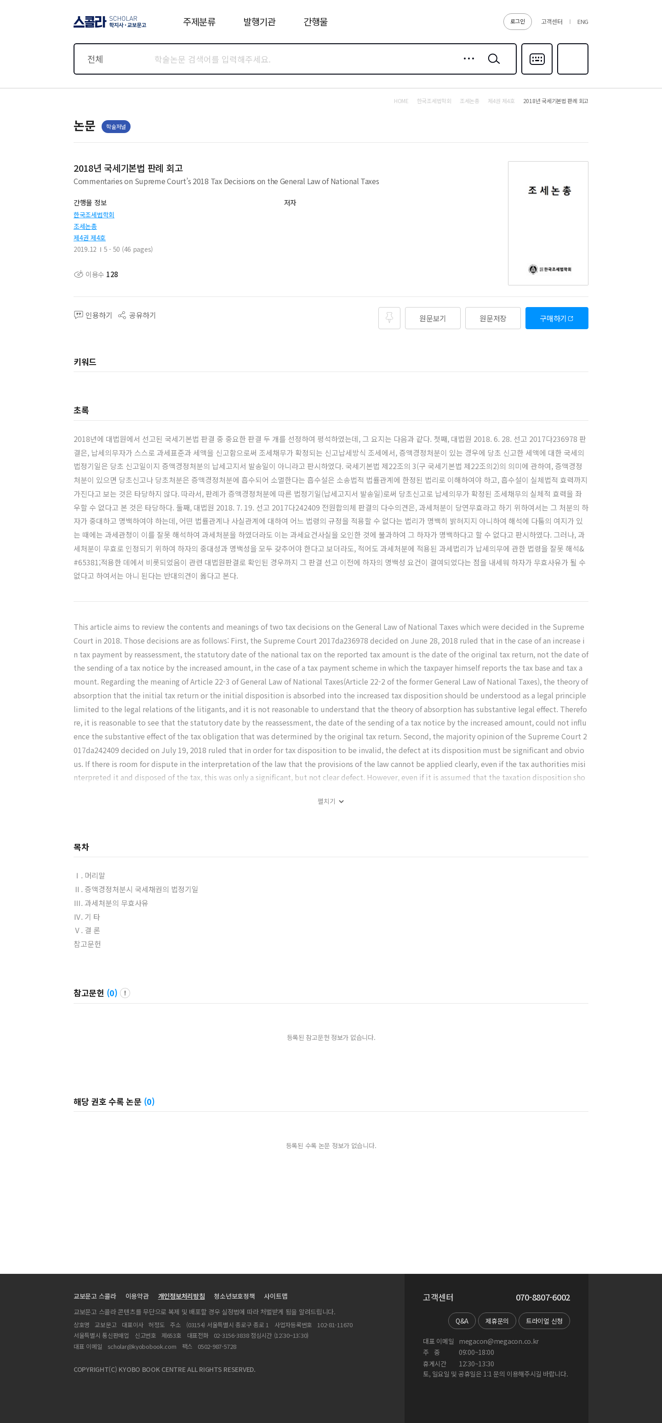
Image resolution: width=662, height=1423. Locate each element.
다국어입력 (537, 74)
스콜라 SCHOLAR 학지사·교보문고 (108, 27)
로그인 (517, 21)
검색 (492, 65)
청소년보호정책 (234, 1296)
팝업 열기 (125, 993)
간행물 (315, 21)
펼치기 (327, 801)
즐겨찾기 (571, 74)
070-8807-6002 (543, 1297)
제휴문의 (497, 1320)
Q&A (462, 1320)
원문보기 (432, 318)
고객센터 (552, 21)
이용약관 (137, 1296)
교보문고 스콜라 (95, 1296)
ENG (582, 21)
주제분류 (199, 21)
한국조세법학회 (94, 214)
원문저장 (493, 318)
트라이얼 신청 (544, 1320)
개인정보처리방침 (181, 1296)
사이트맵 (275, 1296)
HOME (401, 101)
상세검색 (466, 65)
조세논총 (85, 226)
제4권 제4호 (90, 237)
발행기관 (259, 21)
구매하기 (553, 318)
